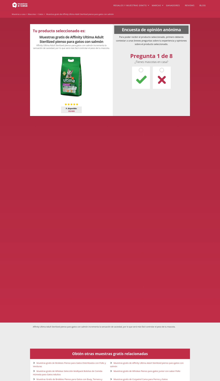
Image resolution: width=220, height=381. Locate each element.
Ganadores (173, 5)
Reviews (189, 5)
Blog (203, 5)
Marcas (156, 5)
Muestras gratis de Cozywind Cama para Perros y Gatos (141, 379)
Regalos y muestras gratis (130, 5)
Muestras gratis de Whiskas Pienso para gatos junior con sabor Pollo (147, 371)
